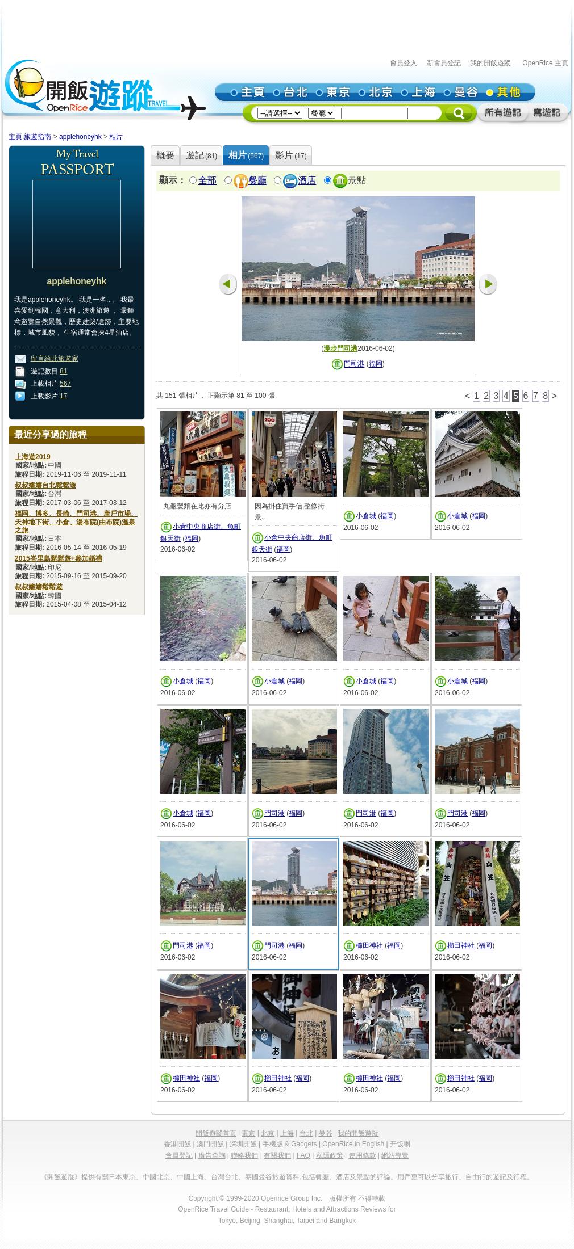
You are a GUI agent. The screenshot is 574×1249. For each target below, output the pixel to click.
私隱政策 (329, 1155)
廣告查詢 (212, 1155)
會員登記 (179, 1155)
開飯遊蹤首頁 (216, 1133)
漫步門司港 (340, 348)
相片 (116, 137)
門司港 (354, 364)
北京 (267, 1133)
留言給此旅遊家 (54, 359)
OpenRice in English (353, 1144)
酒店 (307, 181)
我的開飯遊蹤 (490, 63)
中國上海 (190, 1177)
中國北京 (156, 1177)
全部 (207, 181)
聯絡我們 (244, 1155)
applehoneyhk (80, 137)
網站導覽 (395, 1155)
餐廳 (257, 181)
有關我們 (277, 1155)
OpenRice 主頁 (545, 63)
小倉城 (366, 516)
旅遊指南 (37, 137)
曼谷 (325, 1133)
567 (65, 384)
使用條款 (362, 1155)
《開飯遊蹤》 (60, 1177)
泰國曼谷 (258, 1177)
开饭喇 (400, 1144)
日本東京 (122, 1177)
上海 (287, 1133)
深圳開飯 (243, 1144)
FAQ (303, 1155)
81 (63, 371)
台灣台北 (224, 1177)
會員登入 (403, 63)
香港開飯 (177, 1144)
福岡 (375, 364)
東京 (248, 1133)
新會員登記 (444, 63)
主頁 (15, 137)
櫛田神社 (369, 946)
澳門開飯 (210, 1144)
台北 (306, 1133)
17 (63, 396)
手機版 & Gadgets (290, 1144)
